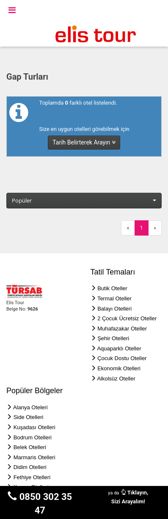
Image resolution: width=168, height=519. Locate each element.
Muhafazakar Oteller (122, 328)
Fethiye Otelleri (32, 477)
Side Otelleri (29, 417)
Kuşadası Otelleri (34, 427)
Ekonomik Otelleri (118, 368)
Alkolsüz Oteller (116, 378)
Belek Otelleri (30, 447)
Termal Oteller (114, 298)
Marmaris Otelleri (34, 457)
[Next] (155, 228)
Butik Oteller (112, 288)
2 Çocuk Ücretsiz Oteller (127, 318)
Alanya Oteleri (30, 407)
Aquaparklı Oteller (119, 348)
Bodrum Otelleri (33, 437)
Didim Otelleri (30, 467)
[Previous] (128, 228)
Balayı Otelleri (114, 308)
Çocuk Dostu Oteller (121, 358)
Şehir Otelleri (113, 338)
